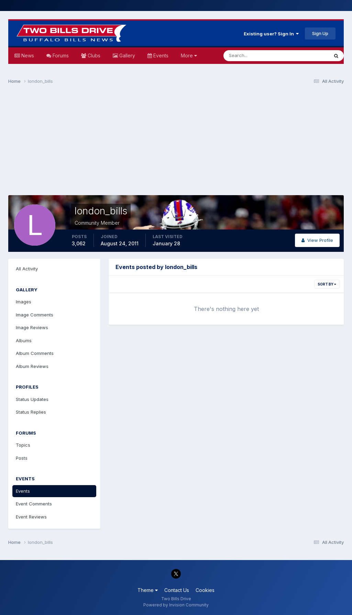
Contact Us (176, 590)
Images (23, 301)
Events (160, 55)
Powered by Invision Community (176, 604)
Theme (148, 590)
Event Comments (34, 503)
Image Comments (34, 314)
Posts (22, 458)
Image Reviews (32, 327)
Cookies (205, 590)
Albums (24, 340)
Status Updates (32, 399)
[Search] (253, 55)
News (27, 55)
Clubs (93, 55)
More (189, 55)
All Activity (27, 268)
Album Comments (35, 353)
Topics (23, 445)
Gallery (126, 55)
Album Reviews (32, 366)
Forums (60, 55)
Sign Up (320, 33)
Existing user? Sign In (271, 33)
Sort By (327, 284)
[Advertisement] (176, 143)
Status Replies (31, 412)
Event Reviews (31, 516)
